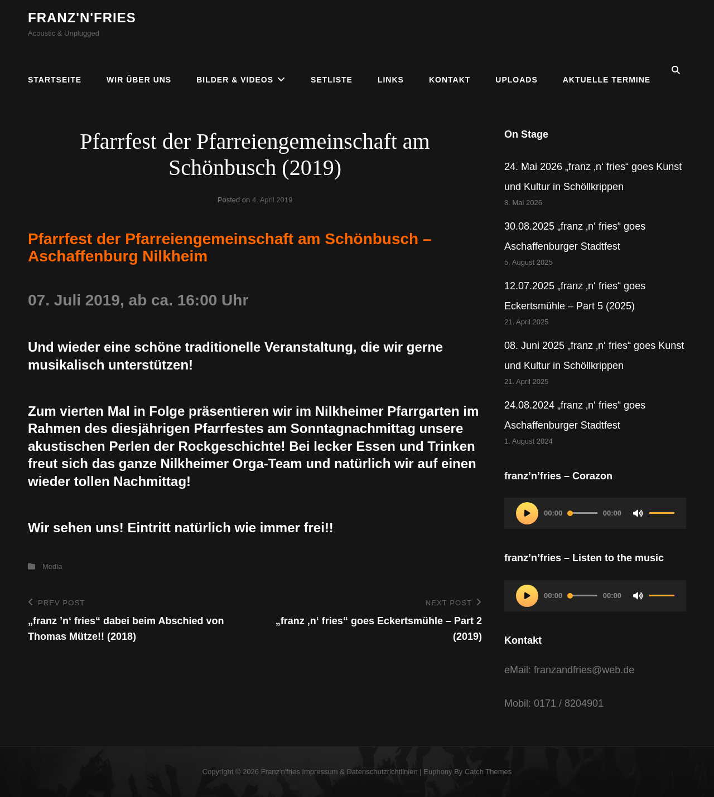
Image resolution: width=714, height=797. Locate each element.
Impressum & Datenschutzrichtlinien (359, 771)
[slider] (582, 513)
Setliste (332, 70)
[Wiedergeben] (527, 513)
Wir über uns (139, 70)
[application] (595, 513)
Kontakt (449, 70)
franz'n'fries (82, 17)
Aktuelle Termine (606, 70)
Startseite (54, 70)
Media (52, 566)
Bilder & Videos (234, 70)
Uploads (516, 70)
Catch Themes (488, 771)
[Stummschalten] (638, 513)
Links (391, 70)
